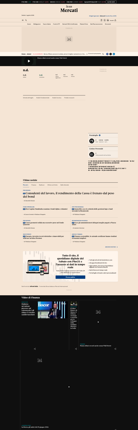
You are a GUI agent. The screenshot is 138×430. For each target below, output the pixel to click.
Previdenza (26, 190)
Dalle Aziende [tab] (64, 185)
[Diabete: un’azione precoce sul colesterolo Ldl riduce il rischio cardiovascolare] (53, 320)
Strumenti (108, 24)
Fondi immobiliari (28, 207)
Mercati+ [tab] (25, 185)
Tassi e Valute (47, 24)
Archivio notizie (111, 247)
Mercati (69, 10)
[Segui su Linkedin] (108, 20)
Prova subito (70, 277)
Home (23, 54)
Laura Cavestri (29, 214)
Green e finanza (77, 234)
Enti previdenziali (78, 207)
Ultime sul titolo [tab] (52, 185)
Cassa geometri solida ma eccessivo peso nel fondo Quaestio (43, 224)
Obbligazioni (37, 24)
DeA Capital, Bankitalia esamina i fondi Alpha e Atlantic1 (46, 209)
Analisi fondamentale (42, 98)
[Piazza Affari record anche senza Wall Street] (45, 380)
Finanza (24, 405)
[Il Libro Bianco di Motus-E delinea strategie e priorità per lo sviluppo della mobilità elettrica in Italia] (93, 325)
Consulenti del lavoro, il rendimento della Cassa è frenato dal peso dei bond (68, 194)
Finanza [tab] (33, 185)
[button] (23, 20)
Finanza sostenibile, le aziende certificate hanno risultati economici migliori (94, 237)
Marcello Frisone (30, 200)
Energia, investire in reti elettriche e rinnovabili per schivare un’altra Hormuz (43, 237)
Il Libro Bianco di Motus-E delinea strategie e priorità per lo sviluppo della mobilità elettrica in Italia (91, 352)
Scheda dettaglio (28, 98)
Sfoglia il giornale (94, 16)
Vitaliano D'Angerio (40, 214)
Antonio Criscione (79, 228)
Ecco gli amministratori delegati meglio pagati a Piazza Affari (94, 224)
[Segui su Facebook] (101, 20)
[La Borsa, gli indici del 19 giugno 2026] (93, 380)
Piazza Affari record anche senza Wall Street (52, 58)
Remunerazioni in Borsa (79, 220)
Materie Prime (84, 24)
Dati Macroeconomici (96, 24)
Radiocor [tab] (41, 185)
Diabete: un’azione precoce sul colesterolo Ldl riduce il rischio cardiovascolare (28, 309)
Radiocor (25, 302)
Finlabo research (69, 98)
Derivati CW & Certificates (70, 24)
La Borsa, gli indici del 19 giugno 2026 (83, 407)
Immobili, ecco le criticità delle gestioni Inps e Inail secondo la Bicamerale (92, 210)
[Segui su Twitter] (105, 20)
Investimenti (27, 234)
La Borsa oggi (75, 405)
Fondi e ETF (56, 24)
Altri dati (111, 2)
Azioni (29, 24)
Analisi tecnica (56, 98)
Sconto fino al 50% (108, 16)
